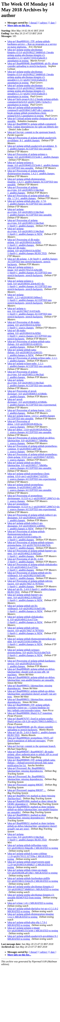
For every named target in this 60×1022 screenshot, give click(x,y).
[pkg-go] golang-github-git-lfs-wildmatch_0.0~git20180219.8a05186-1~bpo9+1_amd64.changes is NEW (26, 608)
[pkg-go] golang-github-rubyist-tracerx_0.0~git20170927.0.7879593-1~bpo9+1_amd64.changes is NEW (25, 630)
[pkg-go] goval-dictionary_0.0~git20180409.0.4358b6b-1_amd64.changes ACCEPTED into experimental (32, 402)
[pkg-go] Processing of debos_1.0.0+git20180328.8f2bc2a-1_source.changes (24, 424)
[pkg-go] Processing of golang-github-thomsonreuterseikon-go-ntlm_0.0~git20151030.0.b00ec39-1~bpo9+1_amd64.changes (26, 535)
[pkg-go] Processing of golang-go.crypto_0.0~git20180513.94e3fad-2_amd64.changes (25, 374)
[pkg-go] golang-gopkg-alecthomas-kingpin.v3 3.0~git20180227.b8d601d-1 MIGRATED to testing (33, 888)
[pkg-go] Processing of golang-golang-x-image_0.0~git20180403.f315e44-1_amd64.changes (33, 155)
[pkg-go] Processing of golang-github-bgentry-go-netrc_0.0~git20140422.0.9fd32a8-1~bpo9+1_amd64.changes (32, 553)
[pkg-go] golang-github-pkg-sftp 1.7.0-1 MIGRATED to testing (27, 923)
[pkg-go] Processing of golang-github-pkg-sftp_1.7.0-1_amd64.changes (28, 197)
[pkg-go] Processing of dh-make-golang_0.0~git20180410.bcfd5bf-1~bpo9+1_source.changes (24, 325)
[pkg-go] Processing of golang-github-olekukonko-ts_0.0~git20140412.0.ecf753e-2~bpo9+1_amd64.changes (32, 567)
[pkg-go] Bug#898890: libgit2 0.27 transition (29, 713)
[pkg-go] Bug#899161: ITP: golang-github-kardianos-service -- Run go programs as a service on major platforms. (32, 44)
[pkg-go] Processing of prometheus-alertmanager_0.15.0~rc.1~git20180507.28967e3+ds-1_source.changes (33, 498)
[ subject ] (44, 22)
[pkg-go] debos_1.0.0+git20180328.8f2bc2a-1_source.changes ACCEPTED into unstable (29, 431)
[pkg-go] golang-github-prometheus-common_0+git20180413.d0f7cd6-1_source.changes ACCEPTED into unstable (29, 487)
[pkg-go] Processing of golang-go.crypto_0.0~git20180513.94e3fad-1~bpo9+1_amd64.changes (25, 223)
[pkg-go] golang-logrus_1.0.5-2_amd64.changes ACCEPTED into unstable (31, 417)
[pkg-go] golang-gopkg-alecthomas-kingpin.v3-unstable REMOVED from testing (30, 896)
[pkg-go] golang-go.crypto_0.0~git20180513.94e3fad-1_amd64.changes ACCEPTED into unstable (29, 212)
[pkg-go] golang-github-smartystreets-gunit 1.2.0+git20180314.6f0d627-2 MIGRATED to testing (30, 864)
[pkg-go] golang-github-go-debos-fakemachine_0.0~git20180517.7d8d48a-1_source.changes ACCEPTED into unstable (29, 465)
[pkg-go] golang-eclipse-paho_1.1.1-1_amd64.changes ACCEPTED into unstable (29, 365)
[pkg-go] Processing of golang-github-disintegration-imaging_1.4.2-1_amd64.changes (31, 172)
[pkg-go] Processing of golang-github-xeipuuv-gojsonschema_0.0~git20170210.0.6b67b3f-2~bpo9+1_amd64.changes (30, 545)
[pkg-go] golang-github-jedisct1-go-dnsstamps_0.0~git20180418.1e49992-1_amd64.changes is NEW (26, 526)
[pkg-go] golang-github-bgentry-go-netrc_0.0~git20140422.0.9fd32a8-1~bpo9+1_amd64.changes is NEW (25, 597)
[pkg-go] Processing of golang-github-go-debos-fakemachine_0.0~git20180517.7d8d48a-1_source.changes (31, 441)
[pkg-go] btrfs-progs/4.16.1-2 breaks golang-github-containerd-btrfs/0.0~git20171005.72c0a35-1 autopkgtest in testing (33, 102)
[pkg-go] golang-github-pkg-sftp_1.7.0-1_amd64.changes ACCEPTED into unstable (29, 202)
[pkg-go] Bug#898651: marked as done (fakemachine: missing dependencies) (26, 816)
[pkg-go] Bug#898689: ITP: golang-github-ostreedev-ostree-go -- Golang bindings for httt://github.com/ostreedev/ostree (28, 708)
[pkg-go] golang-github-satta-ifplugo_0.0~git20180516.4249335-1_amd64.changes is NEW (25, 352)
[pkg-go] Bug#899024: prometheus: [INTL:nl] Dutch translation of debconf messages (30, 739)
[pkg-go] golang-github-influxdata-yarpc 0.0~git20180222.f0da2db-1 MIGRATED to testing (32, 846)
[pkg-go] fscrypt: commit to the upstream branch (31, 132)
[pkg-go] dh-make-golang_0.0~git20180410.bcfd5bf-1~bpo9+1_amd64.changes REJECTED (27, 251)
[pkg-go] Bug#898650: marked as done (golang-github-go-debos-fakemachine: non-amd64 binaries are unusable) (32, 809)
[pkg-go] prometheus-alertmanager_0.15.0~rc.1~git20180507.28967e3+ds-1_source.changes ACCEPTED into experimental (33, 507)
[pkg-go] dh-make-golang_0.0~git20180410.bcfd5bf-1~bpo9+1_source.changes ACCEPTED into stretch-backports (29, 334)
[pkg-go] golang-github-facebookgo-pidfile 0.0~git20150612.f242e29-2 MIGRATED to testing (32, 879)
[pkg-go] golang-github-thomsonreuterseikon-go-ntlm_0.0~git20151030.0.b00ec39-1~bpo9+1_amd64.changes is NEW (31, 641)
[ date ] (52, 22)
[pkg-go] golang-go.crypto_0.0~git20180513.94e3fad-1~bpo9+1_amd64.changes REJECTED (27, 837)
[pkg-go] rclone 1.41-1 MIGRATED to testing (30, 903)
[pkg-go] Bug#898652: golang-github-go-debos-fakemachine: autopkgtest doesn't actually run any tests (32, 694)
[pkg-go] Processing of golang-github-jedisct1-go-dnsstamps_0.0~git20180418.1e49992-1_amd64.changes (32, 518)
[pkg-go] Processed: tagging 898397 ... (26, 790)
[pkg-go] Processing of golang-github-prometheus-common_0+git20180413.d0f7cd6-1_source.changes (32, 449)
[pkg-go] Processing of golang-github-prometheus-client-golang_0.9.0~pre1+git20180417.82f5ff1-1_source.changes (32, 457)
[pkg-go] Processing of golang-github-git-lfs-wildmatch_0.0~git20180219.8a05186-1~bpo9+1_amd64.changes (29, 575)
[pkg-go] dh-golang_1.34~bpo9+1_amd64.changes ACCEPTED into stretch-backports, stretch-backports (32, 262)
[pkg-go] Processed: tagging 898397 (25, 784)
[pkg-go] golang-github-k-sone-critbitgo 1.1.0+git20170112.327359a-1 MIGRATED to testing (30, 856)
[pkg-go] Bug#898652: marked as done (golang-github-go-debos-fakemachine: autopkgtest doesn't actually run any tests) (32, 826)
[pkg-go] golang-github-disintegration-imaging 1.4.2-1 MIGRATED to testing (30, 915)
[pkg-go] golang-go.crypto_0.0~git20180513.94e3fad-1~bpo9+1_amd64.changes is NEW (25, 231)
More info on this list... (19, 25)
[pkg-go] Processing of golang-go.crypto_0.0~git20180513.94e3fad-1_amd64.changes (25, 190)
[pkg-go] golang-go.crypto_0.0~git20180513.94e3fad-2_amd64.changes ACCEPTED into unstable (29, 383)
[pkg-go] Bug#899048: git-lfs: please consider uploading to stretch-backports (30, 728)
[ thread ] (33, 22)
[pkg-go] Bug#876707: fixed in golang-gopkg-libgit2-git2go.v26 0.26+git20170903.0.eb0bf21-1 (32, 720)
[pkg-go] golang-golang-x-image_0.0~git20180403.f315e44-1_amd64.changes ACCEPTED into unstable (33, 165)
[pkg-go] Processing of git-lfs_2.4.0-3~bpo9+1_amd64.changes (25, 560)
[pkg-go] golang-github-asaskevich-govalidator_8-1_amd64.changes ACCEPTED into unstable (32, 147)
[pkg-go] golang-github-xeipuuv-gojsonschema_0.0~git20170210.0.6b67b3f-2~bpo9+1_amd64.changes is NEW (29, 653)
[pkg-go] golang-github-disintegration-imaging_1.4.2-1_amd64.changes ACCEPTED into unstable (32, 182)
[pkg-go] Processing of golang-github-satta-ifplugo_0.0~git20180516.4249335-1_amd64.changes (28, 344)
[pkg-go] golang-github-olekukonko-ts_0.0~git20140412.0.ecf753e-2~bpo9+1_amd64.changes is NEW (25, 619)
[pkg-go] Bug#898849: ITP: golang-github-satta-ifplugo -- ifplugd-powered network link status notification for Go (31, 763)
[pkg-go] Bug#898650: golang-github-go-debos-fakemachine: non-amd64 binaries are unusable (31, 678)
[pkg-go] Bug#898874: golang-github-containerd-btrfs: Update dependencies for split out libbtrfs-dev (32, 125)
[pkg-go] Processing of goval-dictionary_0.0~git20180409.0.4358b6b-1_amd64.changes (27, 394)
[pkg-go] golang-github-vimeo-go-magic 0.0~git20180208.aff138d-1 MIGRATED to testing (32, 871)
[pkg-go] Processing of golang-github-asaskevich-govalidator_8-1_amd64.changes (32, 139)
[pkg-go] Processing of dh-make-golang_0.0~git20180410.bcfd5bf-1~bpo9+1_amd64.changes (24, 242)
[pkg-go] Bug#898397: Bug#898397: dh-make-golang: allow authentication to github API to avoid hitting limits (32, 754)
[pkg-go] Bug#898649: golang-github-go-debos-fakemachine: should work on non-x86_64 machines (31, 672)
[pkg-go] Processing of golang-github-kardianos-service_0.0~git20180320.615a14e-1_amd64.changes (31, 664)
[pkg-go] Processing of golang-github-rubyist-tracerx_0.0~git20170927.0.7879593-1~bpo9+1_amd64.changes (30, 584)
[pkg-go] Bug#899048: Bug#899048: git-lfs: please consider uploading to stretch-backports (32, 64)
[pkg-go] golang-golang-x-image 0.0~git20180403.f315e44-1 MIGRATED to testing (32, 929)
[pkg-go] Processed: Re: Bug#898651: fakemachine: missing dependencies (26, 769)
